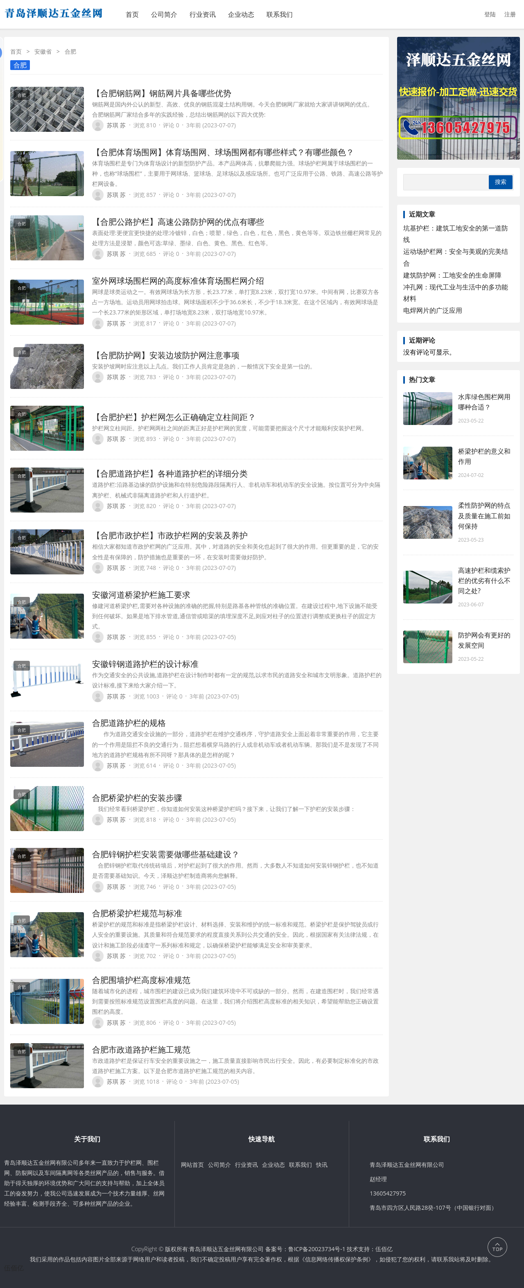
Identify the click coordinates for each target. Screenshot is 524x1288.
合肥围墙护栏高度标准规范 (141, 979)
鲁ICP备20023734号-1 (317, 1249)
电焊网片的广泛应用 (432, 310)
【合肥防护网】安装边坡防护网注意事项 (165, 355)
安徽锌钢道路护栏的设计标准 (145, 663)
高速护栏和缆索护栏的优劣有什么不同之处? (484, 580)
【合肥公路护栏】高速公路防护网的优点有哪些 (178, 221)
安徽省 (43, 51)
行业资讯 (203, 14)
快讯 (322, 1164)
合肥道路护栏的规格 (129, 722)
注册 (510, 14)
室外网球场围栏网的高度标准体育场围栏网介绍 (178, 280)
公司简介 (164, 14)
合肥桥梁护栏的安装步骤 (137, 797)
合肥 (20, 65)
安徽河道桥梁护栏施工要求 (141, 594)
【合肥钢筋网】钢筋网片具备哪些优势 (161, 93)
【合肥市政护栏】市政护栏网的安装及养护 (170, 535)
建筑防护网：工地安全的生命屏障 (452, 275)
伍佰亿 (384, 1249)
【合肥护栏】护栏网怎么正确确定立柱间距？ (174, 417)
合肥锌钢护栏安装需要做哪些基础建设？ (165, 854)
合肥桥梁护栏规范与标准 (137, 913)
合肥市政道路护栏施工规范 (141, 1049)
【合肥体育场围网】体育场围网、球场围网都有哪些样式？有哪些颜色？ (223, 152)
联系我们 (280, 14)
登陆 (490, 14)
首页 (132, 14)
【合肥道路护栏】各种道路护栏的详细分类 (170, 473)
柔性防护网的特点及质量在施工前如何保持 (484, 515)
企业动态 (241, 14)
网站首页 (192, 1164)
